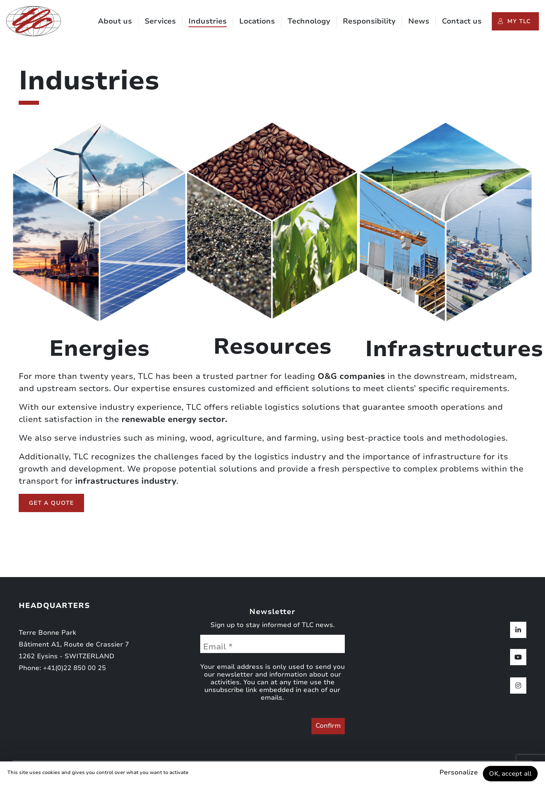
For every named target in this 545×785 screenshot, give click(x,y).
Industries (207, 21)
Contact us (462, 21)
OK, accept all (509, 773)
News (418, 21)
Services (160, 21)
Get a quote (51, 503)
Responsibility (369, 21)
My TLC (519, 22)
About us (115, 21)
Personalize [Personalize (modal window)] (455, 772)
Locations (257, 21)
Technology (309, 21)
